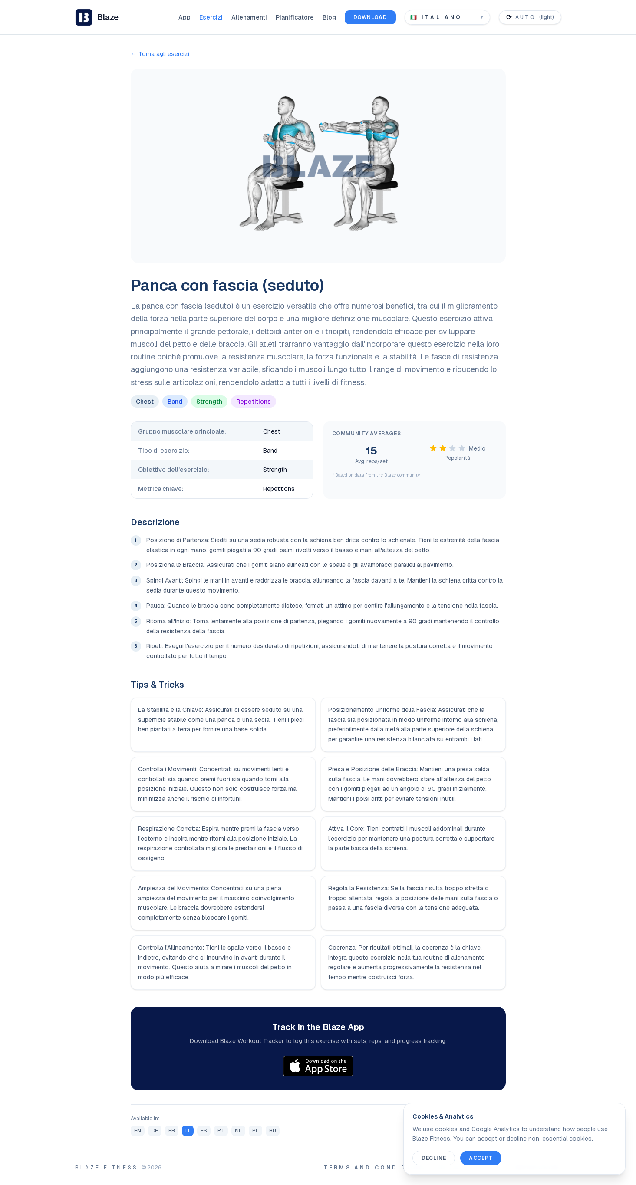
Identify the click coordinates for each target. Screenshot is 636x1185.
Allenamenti (249, 17)
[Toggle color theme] (530, 17)
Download (370, 17)
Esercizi (211, 17)
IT (187, 1130)
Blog (329, 17)
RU (272, 1130)
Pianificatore (295, 17)
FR (171, 1130)
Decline (434, 1158)
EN (137, 1130)
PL (255, 1130)
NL (238, 1130)
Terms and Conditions (375, 1167)
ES (204, 1130)
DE (155, 1130)
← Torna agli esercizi (160, 54)
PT (220, 1130)
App (184, 17)
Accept (481, 1158)
